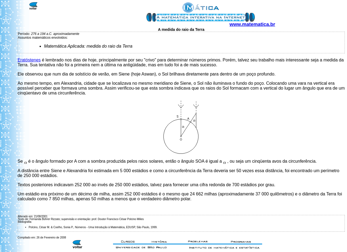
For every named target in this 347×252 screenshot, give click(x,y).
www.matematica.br (252, 24)
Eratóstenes (29, 60)
